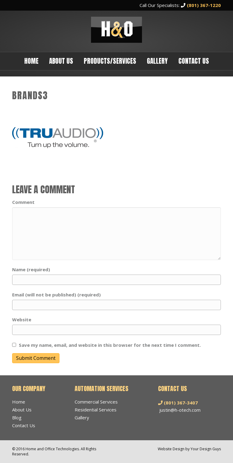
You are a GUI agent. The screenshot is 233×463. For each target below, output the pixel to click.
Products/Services (110, 61)
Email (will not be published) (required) (56, 295)
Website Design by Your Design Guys (189, 448)
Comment (23, 202)
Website (21, 319)
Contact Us (193, 61)
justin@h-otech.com (180, 410)
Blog (17, 417)
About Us (61, 61)
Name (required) (31, 269)
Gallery (157, 61)
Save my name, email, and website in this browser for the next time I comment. (110, 345)
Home (31, 61)
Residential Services (95, 410)
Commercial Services (96, 402)
